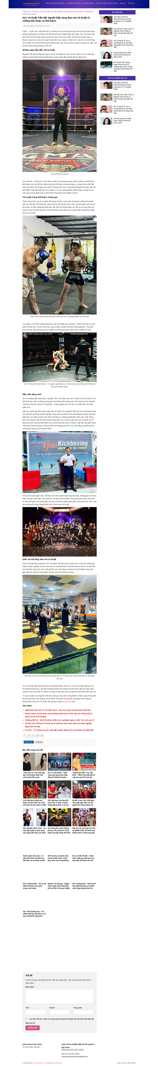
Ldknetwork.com (39, 1063)
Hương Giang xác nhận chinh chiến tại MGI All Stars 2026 (122, 55)
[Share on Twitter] (29, 736)
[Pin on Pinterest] (38, 736)
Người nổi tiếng (74, 3)
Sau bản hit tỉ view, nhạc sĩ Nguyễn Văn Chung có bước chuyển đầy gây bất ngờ (124, 32)
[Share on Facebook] (25, 736)
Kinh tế (123, 3)
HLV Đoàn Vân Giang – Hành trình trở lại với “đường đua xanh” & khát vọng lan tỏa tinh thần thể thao (123, 66)
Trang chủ (26, 11)
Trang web (77, 1008)
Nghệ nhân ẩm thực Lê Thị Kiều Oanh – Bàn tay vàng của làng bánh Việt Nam (58, 710)
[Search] (135, 9)
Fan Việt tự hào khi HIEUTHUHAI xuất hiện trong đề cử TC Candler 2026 (122, 20)
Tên (27, 1008)
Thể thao (35, 11)
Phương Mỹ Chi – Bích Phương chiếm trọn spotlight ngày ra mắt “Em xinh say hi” (60, 720)
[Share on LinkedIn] (42, 736)
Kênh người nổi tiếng (55, 3)
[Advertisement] (59, 946)
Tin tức (131, 3)
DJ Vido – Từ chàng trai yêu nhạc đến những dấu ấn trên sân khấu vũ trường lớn (59, 730)
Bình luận (30, 987)
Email (52, 1008)
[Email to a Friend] (33, 736)
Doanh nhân (88, 3)
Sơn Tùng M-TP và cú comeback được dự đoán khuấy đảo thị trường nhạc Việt (123, 44)
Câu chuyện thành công (107, 3)
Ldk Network (58, 1063)
